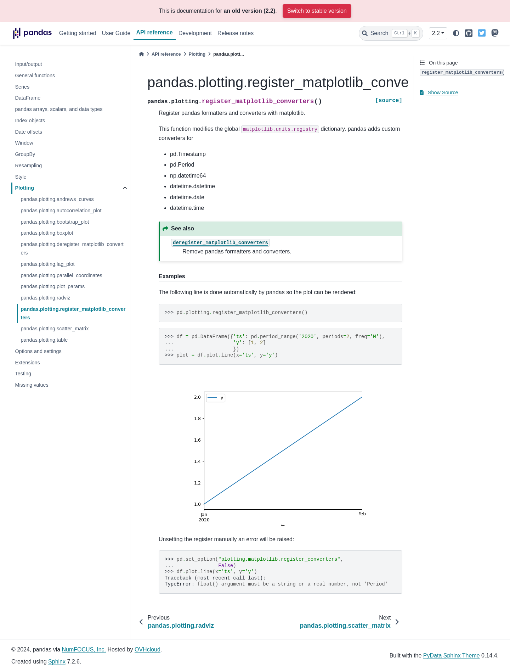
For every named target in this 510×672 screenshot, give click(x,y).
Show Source (439, 92)
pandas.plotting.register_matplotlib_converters (73, 313)
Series (22, 87)
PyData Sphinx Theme (451, 656)
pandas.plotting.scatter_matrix (55, 328)
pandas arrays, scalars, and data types (58, 109)
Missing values (31, 385)
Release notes (235, 33)
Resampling (28, 165)
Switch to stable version (317, 11)
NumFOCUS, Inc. (84, 649)
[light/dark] (456, 33)
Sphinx (57, 662)
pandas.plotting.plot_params (53, 286)
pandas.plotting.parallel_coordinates (61, 275)
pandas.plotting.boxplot (47, 233)
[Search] (391, 33)
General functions (35, 75)
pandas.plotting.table (44, 340)
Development (195, 33)
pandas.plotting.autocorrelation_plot (61, 210)
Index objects (30, 120)
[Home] (141, 54)
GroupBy (25, 154)
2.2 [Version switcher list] (436, 33)
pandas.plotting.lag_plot (47, 264)
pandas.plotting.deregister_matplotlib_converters (72, 248)
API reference (154, 32)
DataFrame (27, 98)
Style (20, 177)
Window (24, 143)
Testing (23, 373)
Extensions (27, 362)
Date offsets (28, 132)
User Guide (116, 33)
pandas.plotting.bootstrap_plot (55, 222)
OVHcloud (147, 649)
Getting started (77, 33)
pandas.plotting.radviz (45, 298)
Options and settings (38, 351)
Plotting (24, 188)
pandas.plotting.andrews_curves (57, 199)
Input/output (28, 64)
